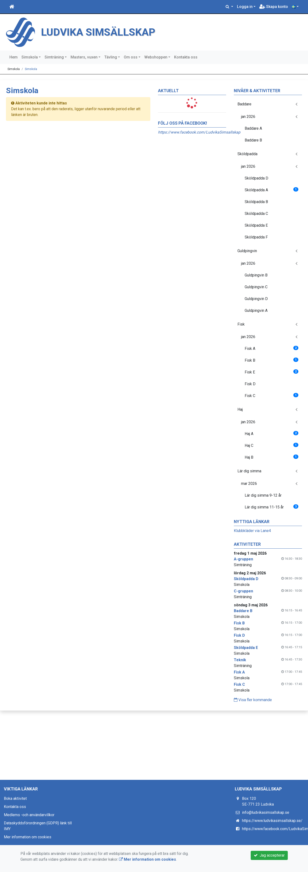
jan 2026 (248, 116)
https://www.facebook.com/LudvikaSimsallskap (199, 132)
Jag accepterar (269, 855)
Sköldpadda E (256, 225)
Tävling (110, 57)
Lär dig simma (249, 471)
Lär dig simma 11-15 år (271, 506)
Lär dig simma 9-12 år (263, 495)
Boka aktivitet (15, 798)
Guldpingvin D (256, 298)
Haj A (271, 433)
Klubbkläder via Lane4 (252, 530)
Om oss (131, 57)
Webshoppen (155, 57)
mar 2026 (249, 483)
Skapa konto (273, 6)
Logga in (245, 6)
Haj (240, 409)
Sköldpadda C (256, 213)
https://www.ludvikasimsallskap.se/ (272, 820)
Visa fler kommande (253, 700)
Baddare (244, 104)
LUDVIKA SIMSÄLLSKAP (109, 31)
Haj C (271, 445)
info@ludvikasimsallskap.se (265, 812)
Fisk (241, 324)
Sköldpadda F (256, 237)
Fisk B (271, 360)
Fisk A (271, 348)
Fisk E (271, 371)
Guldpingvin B (256, 275)
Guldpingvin (247, 251)
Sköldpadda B (256, 201)
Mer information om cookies (27, 837)
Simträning (54, 57)
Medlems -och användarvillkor (29, 815)
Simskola (29, 57)
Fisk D (250, 384)
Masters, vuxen (84, 57)
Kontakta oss (185, 57)
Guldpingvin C (256, 287)
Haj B (271, 457)
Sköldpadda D (256, 178)
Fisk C (271, 395)
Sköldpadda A (271, 189)
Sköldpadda (247, 154)
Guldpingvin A (256, 310)
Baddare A (253, 128)
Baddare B (253, 140)
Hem (13, 57)
